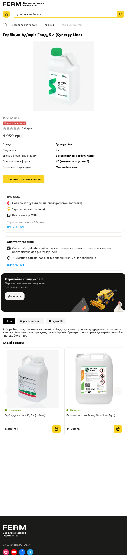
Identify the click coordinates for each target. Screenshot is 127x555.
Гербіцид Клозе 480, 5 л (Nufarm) (25, 415)
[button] (6, 14)
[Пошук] (120, 14)
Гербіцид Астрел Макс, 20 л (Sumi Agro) (90, 415)
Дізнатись (14, 296)
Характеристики (30, 320)
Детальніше (15, 226)
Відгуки (56, 320)
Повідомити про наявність (24, 179)
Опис (9, 320)
